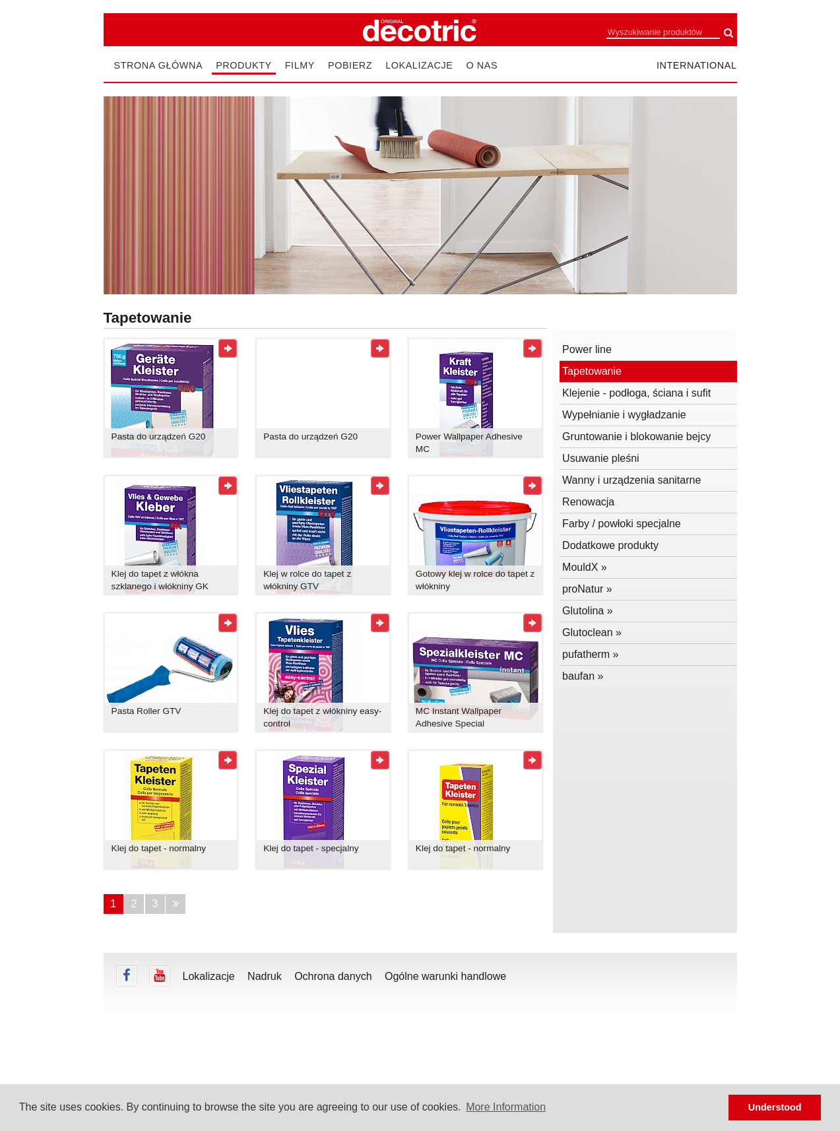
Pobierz (350, 65)
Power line (587, 349)
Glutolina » (587, 610)
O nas (482, 65)
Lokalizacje (419, 65)
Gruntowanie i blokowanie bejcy (636, 436)
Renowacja (588, 501)
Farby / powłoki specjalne (621, 523)
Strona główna (158, 65)
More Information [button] (506, 1107)
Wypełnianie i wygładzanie (624, 414)
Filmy (300, 65)
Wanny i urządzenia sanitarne (631, 480)
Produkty (244, 65)
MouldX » (584, 567)
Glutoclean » (592, 632)
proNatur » (587, 589)
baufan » (582, 676)
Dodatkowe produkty (610, 545)
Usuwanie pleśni (600, 458)
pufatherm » (590, 654)
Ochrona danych (333, 976)
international (697, 65)
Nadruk (264, 976)
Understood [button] (775, 1107)
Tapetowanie (592, 371)
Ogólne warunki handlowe (445, 976)
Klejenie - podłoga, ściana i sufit (636, 393)
